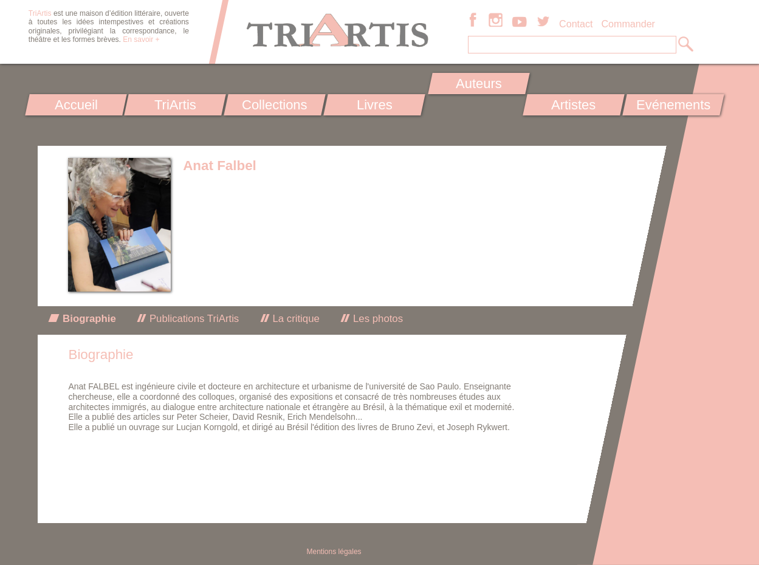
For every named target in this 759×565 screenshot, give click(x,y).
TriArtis (175, 104)
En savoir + (141, 39)
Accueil (75, 104)
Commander (628, 23)
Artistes (573, 104)
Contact (575, 23)
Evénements (673, 104)
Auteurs (479, 83)
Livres (375, 104)
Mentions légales (334, 551)
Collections (274, 104)
